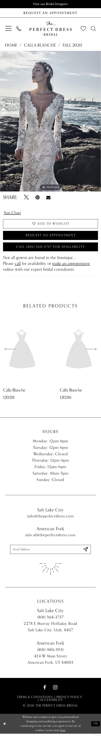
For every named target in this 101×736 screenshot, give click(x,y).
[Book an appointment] (50, 13)
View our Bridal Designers (50, 4)
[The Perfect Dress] (50, 28)
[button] (8, 28)
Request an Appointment (50, 236)
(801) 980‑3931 (50, 652)
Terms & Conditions (35, 699)
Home (11, 45)
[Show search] (93, 28)
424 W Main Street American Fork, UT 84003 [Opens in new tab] (50, 662)
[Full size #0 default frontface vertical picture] (50, 121)
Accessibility (51, 702)
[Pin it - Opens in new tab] (37, 197)
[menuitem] (8, 28)
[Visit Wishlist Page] (83, 28)
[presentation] (22, 351)
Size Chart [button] (13, 213)
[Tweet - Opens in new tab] (26, 197)
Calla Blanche (40, 45)
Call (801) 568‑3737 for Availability (50, 248)
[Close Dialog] (5, 726)
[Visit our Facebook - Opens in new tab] (45, 689)
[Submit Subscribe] (85, 551)
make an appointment (71, 265)
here (63, 732)
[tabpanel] (50, 121)
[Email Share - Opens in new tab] (48, 197)
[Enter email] (50, 551)
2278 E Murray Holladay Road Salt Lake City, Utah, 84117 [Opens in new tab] (50, 629)
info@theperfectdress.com (50, 518)
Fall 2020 (72, 45)
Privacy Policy (69, 699)
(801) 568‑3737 (50, 619)
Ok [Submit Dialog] (95, 726)
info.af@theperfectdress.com (50, 537)
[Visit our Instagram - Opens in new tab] (55, 690)
